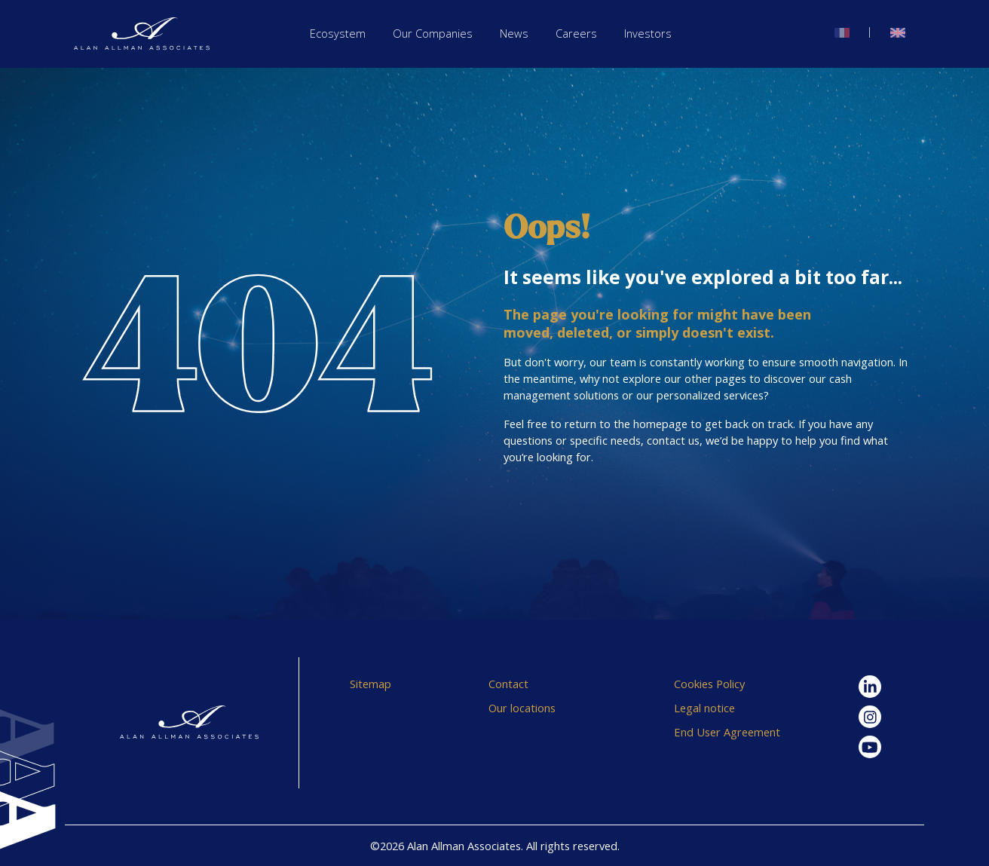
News (514, 33)
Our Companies (433, 33)
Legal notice (704, 707)
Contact (508, 683)
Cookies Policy (709, 683)
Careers (576, 33)
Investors (648, 33)
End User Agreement (727, 731)
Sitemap (370, 683)
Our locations (522, 707)
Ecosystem (338, 33)
